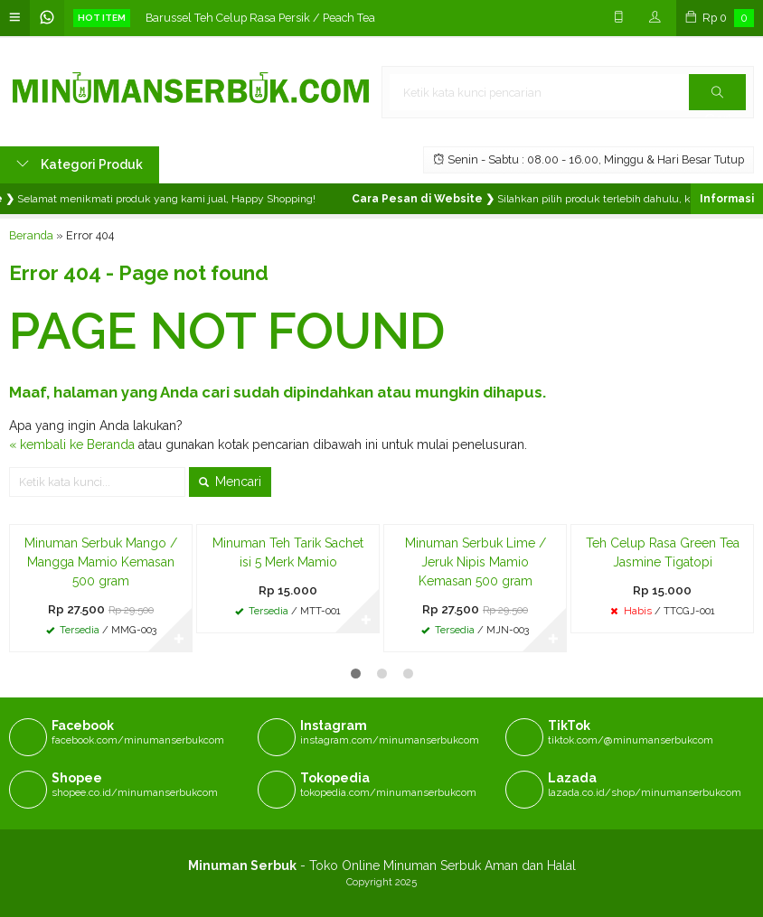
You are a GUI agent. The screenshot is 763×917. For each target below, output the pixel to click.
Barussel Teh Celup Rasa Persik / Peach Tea (260, 17)
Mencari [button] (230, 481)
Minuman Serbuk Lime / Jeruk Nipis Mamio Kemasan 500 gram (475, 562)
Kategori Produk (79, 164)
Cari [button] (717, 98)
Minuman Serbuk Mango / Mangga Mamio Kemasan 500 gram (100, 562)
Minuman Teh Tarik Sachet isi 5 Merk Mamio (287, 552)
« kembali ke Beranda (72, 444)
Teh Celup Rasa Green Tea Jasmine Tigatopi (662, 552)
